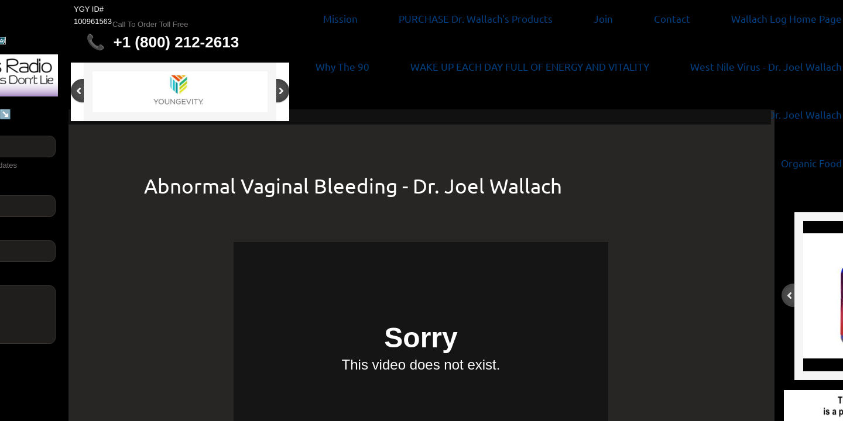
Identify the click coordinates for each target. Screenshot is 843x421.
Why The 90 (342, 66)
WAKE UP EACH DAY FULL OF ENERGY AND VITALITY (529, 66)
